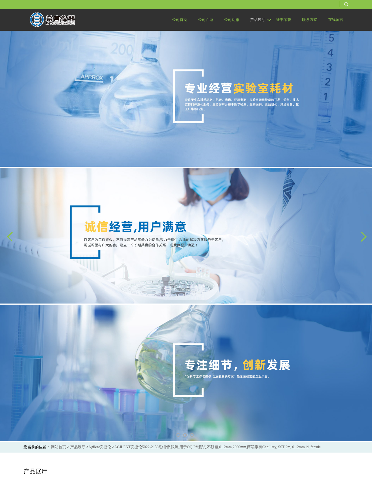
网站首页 (58, 447)
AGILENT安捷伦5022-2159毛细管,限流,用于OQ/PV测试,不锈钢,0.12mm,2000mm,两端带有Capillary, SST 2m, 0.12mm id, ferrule (217, 447)
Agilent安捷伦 (99, 447)
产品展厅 (77, 447)
